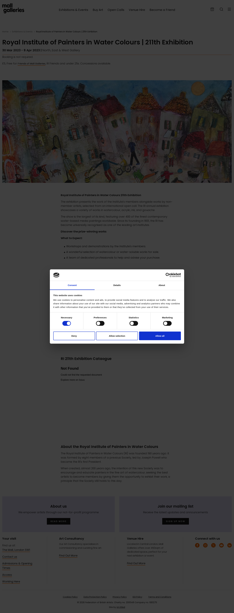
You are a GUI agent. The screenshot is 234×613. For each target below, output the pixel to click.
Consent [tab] (72, 285)
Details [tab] (117, 285)
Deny (74, 336)
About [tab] (161, 285)
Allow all (159, 336)
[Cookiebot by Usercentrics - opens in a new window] (168, 275)
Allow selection (117, 336)
